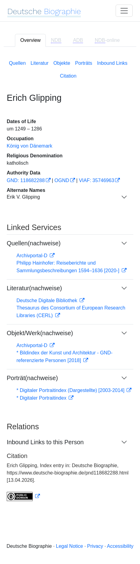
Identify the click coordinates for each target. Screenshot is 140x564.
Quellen (17, 63)
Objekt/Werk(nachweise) (40, 333)
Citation (68, 76)
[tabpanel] (70, 279)
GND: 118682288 (26, 180)
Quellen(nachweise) (34, 243)
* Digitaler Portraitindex (42, 398)
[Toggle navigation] (124, 11)
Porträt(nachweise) (32, 378)
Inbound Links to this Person (45, 442)
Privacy (95, 546)
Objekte (61, 63)
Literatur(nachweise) (34, 288)
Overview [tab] (30, 40)
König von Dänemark (29, 145)
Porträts (83, 63)
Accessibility (120, 546)
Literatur (39, 63)
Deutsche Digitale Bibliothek (47, 300)
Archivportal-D (32, 255)
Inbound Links (112, 63)
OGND (62, 180)
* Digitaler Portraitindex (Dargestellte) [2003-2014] (71, 390)
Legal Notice (69, 546)
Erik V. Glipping (23, 197)
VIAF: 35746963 (96, 180)
